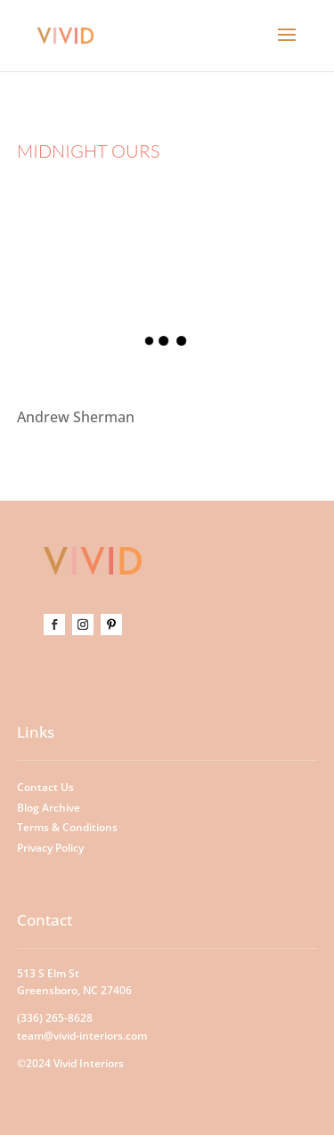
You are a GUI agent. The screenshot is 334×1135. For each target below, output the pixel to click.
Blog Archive (48, 807)
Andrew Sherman (75, 417)
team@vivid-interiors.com (82, 1035)
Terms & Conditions (67, 827)
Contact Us (45, 787)
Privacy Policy (50, 847)
